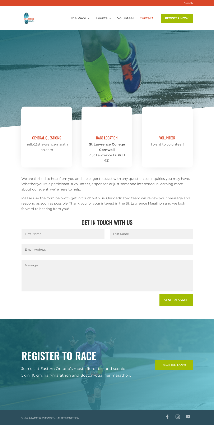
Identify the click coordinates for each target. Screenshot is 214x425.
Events (101, 18)
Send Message (176, 300)
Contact (146, 18)
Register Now (177, 18)
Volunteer (125, 18)
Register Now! (174, 365)
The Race (78, 18)
